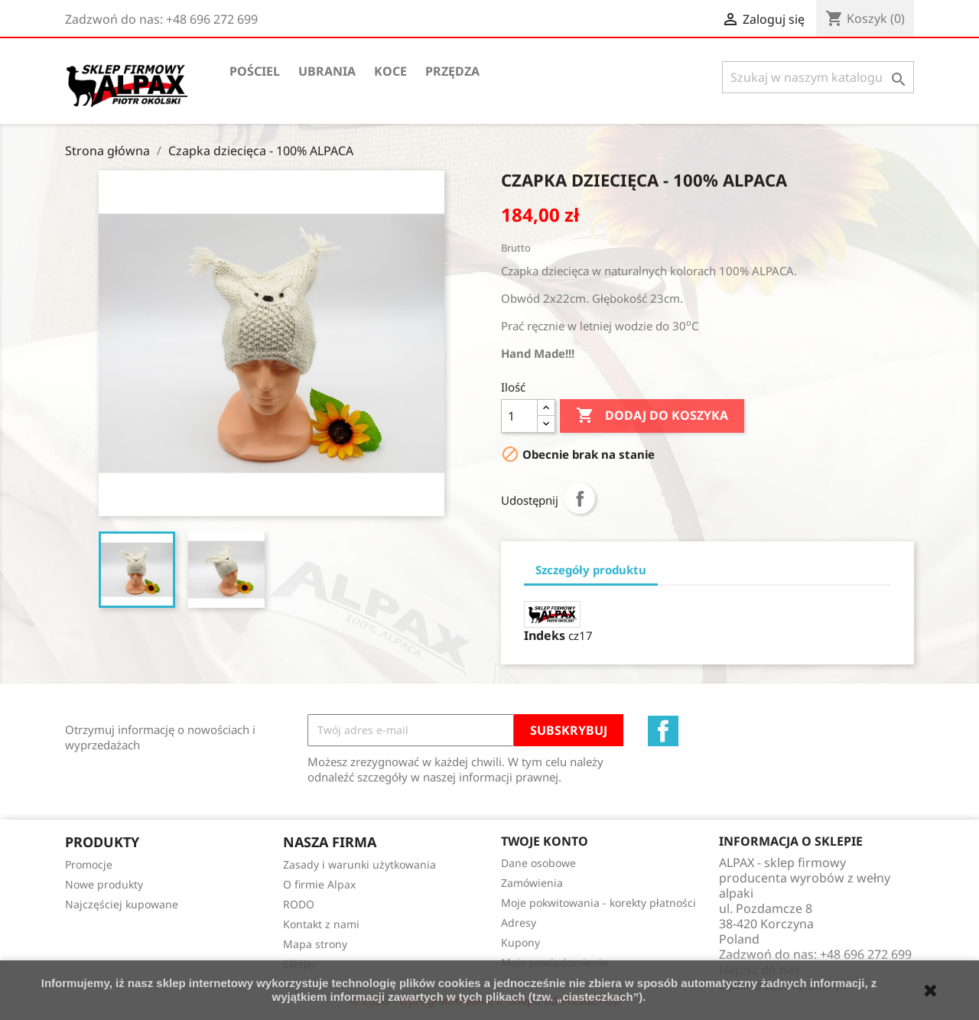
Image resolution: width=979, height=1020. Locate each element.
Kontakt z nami (321, 924)
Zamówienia (532, 882)
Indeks (544, 635)
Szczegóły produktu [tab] (590, 569)
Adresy (518, 922)
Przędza (452, 71)
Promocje (88, 864)
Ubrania (327, 71)
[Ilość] (519, 416)
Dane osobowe (538, 863)
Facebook (663, 731)
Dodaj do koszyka (652, 416)
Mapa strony (315, 944)
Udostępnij (579, 498)
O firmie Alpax (319, 884)
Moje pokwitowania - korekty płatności (598, 902)
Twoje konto (544, 841)
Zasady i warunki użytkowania (359, 864)
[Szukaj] (818, 77)
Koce (390, 71)
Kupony (520, 942)
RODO (298, 904)
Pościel (254, 71)
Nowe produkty (104, 884)
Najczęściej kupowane (121, 904)
